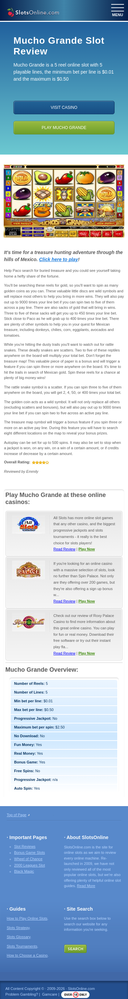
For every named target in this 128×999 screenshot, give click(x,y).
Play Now (86, 549)
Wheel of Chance (28, 859)
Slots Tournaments (22, 946)
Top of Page (17, 815)
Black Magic (24, 871)
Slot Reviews (25, 846)
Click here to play (58, 259)
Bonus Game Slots (29, 852)
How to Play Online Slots (27, 918)
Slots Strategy (18, 928)
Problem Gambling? (21, 994)
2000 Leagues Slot (29, 865)
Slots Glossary (18, 937)
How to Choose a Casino (27, 955)
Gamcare (49, 994)
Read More (86, 886)
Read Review (64, 549)
